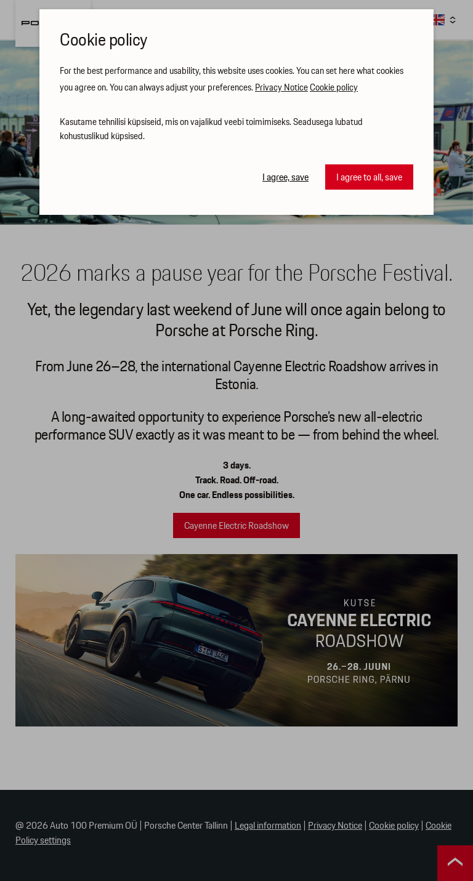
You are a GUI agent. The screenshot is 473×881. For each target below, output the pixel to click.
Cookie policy (334, 88)
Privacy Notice (281, 88)
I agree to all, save (369, 178)
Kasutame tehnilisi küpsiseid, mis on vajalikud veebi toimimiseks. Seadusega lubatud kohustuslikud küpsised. (211, 129)
